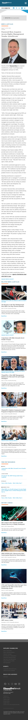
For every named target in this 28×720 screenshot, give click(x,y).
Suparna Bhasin (10, 526)
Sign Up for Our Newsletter (9, 659)
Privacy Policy (6, 701)
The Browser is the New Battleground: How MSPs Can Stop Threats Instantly (12, 305)
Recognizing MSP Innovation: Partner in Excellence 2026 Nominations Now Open (13, 444)
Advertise (5, 676)
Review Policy (6, 697)
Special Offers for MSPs (8, 661)
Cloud (15, 371)
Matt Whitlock (11, 341)
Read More (4, 316)
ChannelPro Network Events (9, 668)
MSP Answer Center (7, 620)
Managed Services (5, 279)
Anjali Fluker (11, 590)
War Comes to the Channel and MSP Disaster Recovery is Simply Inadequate (13, 523)
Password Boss (14, 66)
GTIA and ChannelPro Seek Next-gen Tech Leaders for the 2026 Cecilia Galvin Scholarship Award (14, 586)
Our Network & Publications (9, 655)
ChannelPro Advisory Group (9, 657)
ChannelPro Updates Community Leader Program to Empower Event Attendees (13, 410)
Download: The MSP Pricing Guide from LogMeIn (12, 476)
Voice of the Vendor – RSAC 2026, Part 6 (11, 498)
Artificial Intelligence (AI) (7, 300)
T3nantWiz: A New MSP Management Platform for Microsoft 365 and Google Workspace (12, 376)
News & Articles (7, 24)
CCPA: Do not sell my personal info (11, 704)
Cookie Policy (6, 702)
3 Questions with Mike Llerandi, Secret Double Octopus (12, 338)
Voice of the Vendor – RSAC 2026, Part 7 (11, 483)
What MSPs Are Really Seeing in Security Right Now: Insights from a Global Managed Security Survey (13, 490)
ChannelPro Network (12, 413)
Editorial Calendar (7, 654)
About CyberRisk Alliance (9, 652)
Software (3, 301)
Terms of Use (6, 699)
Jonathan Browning (12, 308)
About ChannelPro (7, 650)
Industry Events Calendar (9, 670)
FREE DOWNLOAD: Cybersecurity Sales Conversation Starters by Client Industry (13, 554)
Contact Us (5, 696)
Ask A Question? (7, 662)
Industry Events (21, 371)
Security (12, 279)
